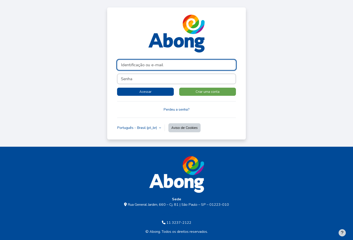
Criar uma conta (207, 91)
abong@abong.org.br (176, 213)
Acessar (145, 91)
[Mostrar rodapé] (342, 232)
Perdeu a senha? (176, 109)
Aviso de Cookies (184, 128)
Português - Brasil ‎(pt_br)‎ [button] (137, 127)
